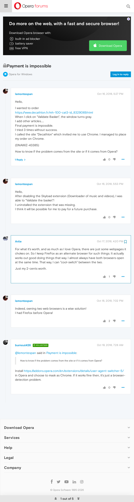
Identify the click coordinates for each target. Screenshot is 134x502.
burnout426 (23, 332)
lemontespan (24, 81)
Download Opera (110, 33)
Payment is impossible (61, 340)
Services (12, 425)
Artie (18, 229)
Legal (9, 445)
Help (8, 435)
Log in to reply (121, 61)
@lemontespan (25, 340)
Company (12, 455)
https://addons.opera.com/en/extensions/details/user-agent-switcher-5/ (74, 358)
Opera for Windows (20, 61)
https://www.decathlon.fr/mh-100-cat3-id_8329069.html (54, 100)
